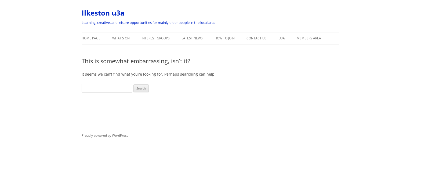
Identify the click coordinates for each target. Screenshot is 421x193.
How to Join (225, 38)
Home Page (91, 38)
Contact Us (256, 38)
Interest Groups (155, 38)
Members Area (309, 38)
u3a (281, 38)
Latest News (192, 38)
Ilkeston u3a (103, 13)
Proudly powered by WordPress (105, 135)
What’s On (121, 38)
